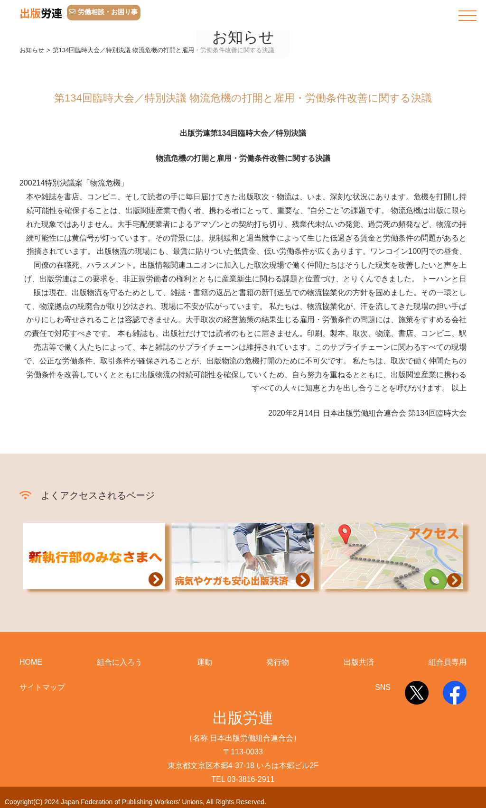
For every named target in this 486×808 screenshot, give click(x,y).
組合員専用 (448, 662)
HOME (30, 662)
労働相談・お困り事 (103, 12)
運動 (204, 662)
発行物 (277, 662)
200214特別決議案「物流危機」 (73, 183)
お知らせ (31, 50)
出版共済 (359, 662)
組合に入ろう (119, 662)
